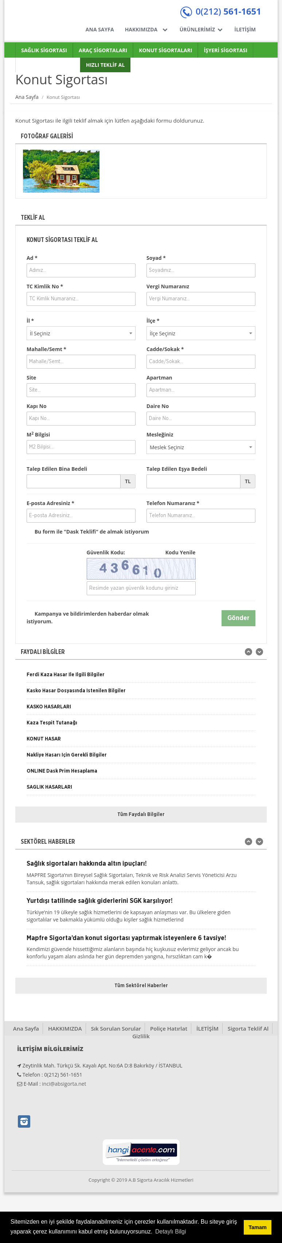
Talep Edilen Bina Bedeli (57, 468)
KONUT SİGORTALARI (165, 50)
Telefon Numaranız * (172, 503)
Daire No (157, 406)
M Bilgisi (38, 434)
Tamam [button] (257, 1227)
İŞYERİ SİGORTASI (225, 50)
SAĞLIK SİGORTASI (44, 50)
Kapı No (37, 406)
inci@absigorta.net (64, 1083)
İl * (30, 320)
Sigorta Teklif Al (248, 1028)
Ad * (32, 257)
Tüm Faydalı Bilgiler (141, 814)
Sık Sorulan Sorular (116, 1028)
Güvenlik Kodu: (141, 552)
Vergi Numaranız (167, 286)
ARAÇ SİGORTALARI (103, 50)
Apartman (159, 377)
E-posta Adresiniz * (50, 503)
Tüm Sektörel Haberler (141, 985)
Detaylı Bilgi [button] (170, 1231)
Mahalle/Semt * (46, 349)
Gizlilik (141, 1036)
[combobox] (81, 333)
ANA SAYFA (100, 29)
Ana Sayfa (27, 96)
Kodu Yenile (180, 552)
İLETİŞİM (245, 29)
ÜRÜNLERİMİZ (202, 29)
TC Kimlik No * (45, 286)
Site (31, 377)
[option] (61, 171)
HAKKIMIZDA (147, 29)
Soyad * (156, 257)
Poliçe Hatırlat (168, 1028)
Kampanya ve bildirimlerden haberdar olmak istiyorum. (88, 617)
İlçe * (153, 320)
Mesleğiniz (159, 434)
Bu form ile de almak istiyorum (88, 531)
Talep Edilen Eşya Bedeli (176, 468)
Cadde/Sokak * (165, 349)
